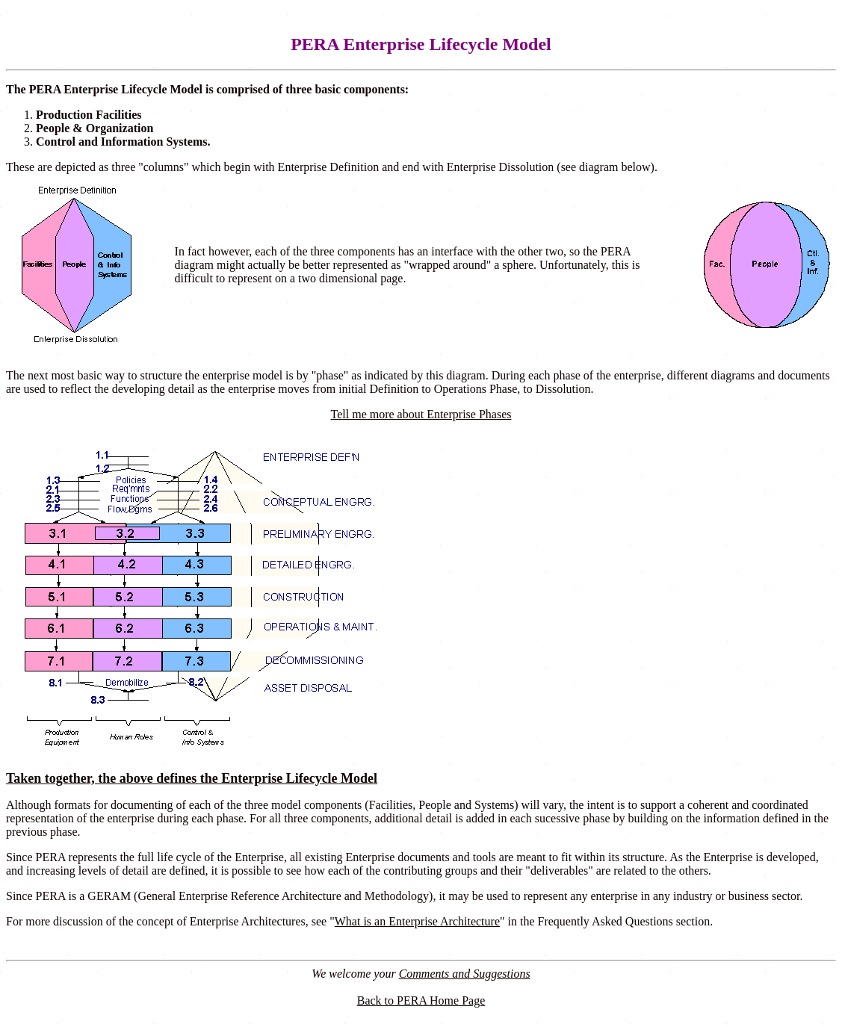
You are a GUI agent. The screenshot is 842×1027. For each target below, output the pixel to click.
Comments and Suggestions (464, 973)
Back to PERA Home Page (421, 1000)
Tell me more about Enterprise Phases (421, 414)
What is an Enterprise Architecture (417, 921)
